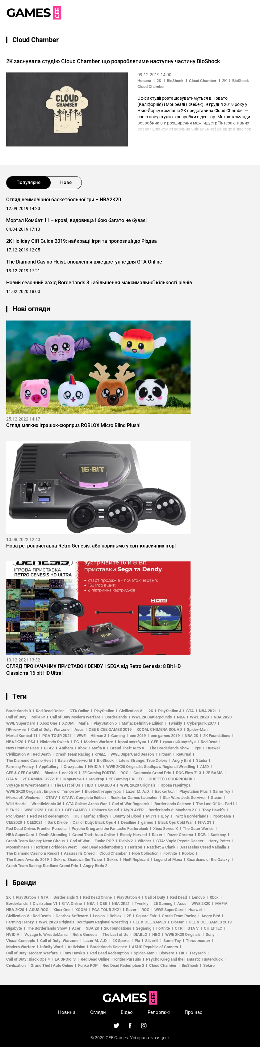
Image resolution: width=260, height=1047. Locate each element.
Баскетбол (164, 791)
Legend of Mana (168, 859)
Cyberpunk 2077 (201, 723)
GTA (190, 711)
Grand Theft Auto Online (93, 834)
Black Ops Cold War (175, 822)
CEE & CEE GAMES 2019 (110, 729)
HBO (89, 785)
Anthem (66, 748)
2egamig (143, 928)
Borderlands (116, 717)
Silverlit (151, 940)
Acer (76, 928)
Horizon (135, 847)
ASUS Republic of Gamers (155, 946)
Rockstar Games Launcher (134, 797)
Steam (216, 797)
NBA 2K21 (208, 711)
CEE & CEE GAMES (23, 772)
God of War (80, 841)
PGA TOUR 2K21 (57, 735)
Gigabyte (14, 928)
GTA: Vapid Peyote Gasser (179, 841)
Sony (210, 934)
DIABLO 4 (106, 785)
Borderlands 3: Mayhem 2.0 (173, 810)
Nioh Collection (145, 853)
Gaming (118, 735)
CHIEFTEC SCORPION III (170, 779)
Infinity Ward (51, 946)
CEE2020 (14, 822)
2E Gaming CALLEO (126, 779)
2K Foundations (216, 735)
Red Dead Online (50, 711)
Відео (127, 1012)
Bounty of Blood (127, 816)
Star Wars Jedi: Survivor (184, 797)
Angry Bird (181, 760)
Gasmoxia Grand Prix (152, 772)
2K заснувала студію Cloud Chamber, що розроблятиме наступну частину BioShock (113, 61)
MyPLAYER (134, 810)
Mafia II (98, 748)
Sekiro (112, 859)
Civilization (16, 965)
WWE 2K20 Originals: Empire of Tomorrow (43, 791)
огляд (100, 754)
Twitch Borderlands (191, 816)
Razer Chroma (180, 834)
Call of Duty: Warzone (50, 729)
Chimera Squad (105, 810)
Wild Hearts (16, 803)
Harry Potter (219, 841)
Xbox (82, 748)
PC (76, 741)
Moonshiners (17, 847)
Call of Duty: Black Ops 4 (94, 822)
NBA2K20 (14, 741)
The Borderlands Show (169, 748)
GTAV (49, 748)
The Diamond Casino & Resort (32, 853)
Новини (144, 80)
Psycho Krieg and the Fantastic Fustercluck (110, 828)
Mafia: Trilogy (96, 816)
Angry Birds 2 (95, 865)
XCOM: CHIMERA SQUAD (159, 729)
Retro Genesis (85, 934)
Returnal (183, 754)
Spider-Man (197, 729)
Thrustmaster (198, 940)
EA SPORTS (65, 959)
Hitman (165, 754)
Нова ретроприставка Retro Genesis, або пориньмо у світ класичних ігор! (91, 546)
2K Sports (121, 940)
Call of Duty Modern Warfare (75, 717)
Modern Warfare (98, 741)
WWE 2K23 (33, 810)
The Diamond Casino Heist (29, 760)
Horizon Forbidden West (55, 847)
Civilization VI (131, 711)
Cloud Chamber (202, 80)
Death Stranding (53, 834)
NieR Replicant (136, 859)
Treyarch (197, 953)
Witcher (144, 841)
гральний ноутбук (179, 741)
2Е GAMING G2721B (40, 779)
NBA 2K (191, 735)
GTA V (12, 779)
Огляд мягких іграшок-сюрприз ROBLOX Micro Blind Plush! (73, 425)
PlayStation (104, 711)
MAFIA (221, 903)
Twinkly (175, 723)
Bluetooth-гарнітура (103, 791)
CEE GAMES (76, 810)
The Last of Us (67, 785)
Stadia (201, 760)
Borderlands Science (172, 803)
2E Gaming (162, 903)
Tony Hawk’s (213, 810)
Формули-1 (73, 779)
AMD (204, 766)
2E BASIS (214, 772)
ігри (198, 748)
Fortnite (170, 853)
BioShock (175, 80)
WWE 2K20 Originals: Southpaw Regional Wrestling (150, 766)
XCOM (67, 723)
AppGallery (49, 766)
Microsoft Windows (23, 797)
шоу (165, 816)
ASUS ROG (38, 909)
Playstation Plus (193, 791)
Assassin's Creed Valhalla (203, 847)
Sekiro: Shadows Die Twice (78, 859)
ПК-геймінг (16, 729)
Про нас (193, 1012)
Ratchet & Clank (161, 847)
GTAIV (51, 797)
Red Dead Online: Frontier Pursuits (36, 828)
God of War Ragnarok (130, 803)
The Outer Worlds (198, 828)
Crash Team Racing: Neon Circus (35, 841)
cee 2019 (138, 735)
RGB (202, 834)
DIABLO (140, 934)
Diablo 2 (126, 841)
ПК (76, 816)
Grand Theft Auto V (127, 748)
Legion (99, 916)
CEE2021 (35, 822)
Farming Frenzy (20, 766)
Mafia (83, 723)
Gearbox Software (72, 916)
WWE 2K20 (199, 717)
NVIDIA (94, 766)
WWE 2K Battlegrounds (152, 717)
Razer (157, 834)
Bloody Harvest (133, 834)
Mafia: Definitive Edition (142, 723)
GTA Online (79, 711)
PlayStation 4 (169, 711)
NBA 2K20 (223, 717)
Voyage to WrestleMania (27, 785)
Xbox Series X (165, 828)
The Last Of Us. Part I (215, 803)
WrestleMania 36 (46, 803)
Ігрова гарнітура (176, 785)
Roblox (188, 853)
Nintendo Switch (54, 741)
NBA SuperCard (20, 834)
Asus (79, 729)
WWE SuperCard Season (132, 754)
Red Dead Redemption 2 (102, 847)
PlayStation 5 (105, 723)
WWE (81, 735)
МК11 (151, 816)
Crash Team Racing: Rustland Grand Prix (42, 865)
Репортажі (159, 1012)
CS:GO (54, 810)
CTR (178, 928)
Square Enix (146, 916)
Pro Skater (15, 816)
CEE (154, 741)
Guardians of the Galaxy (208, 859)
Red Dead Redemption (49, 816)
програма (222, 816)
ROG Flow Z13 (188, 772)
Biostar (50, 772)
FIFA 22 (12, 810)
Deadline (128, 822)
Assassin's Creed (79, 853)
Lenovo (198, 897)
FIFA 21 (204, 822)
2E (129, 916)
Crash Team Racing (73, 754)
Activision (76, 946)
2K (159, 80)
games (147, 822)
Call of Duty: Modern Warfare (32, 953)
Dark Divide (58, 822)
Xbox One (48, 723)
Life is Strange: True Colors (143, 760)
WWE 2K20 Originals (138, 785)
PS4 (31, 741)
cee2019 (69, 772)
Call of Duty (16, 717)
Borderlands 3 (18, 711)
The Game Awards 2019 (27, 859)
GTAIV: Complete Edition (84, 797)
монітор (96, 779)
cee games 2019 (165, 735)
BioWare (166, 953)
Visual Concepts (20, 940)
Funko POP (104, 841)
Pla (137, 940)
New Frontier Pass (22, 748)
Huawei (213, 748)
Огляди (98, 1012)
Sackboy (218, 834)
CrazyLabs (73, 766)
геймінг (38, 717)
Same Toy (221, 791)
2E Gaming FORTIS (98, 772)
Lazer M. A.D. (138, 791)
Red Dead (209, 741)
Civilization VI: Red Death (28, 754)
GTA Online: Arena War (86, 803)
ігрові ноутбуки (132, 741)
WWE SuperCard (20, 723)
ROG (124, 772)
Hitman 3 (98, 735)
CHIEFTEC (213, 928)
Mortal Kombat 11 (21, 735)
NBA (181, 717)
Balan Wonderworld (75, 760)
